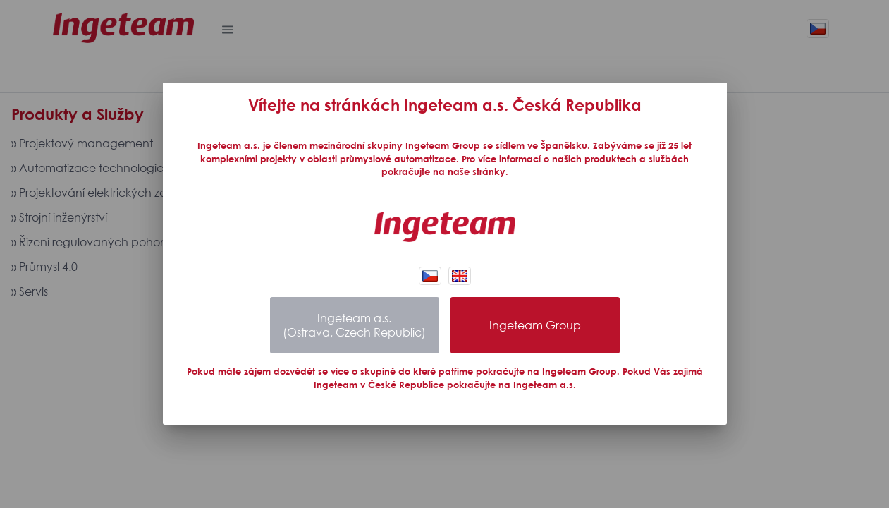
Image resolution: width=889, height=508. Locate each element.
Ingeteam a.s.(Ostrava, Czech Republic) (354, 325)
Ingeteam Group (535, 325)
